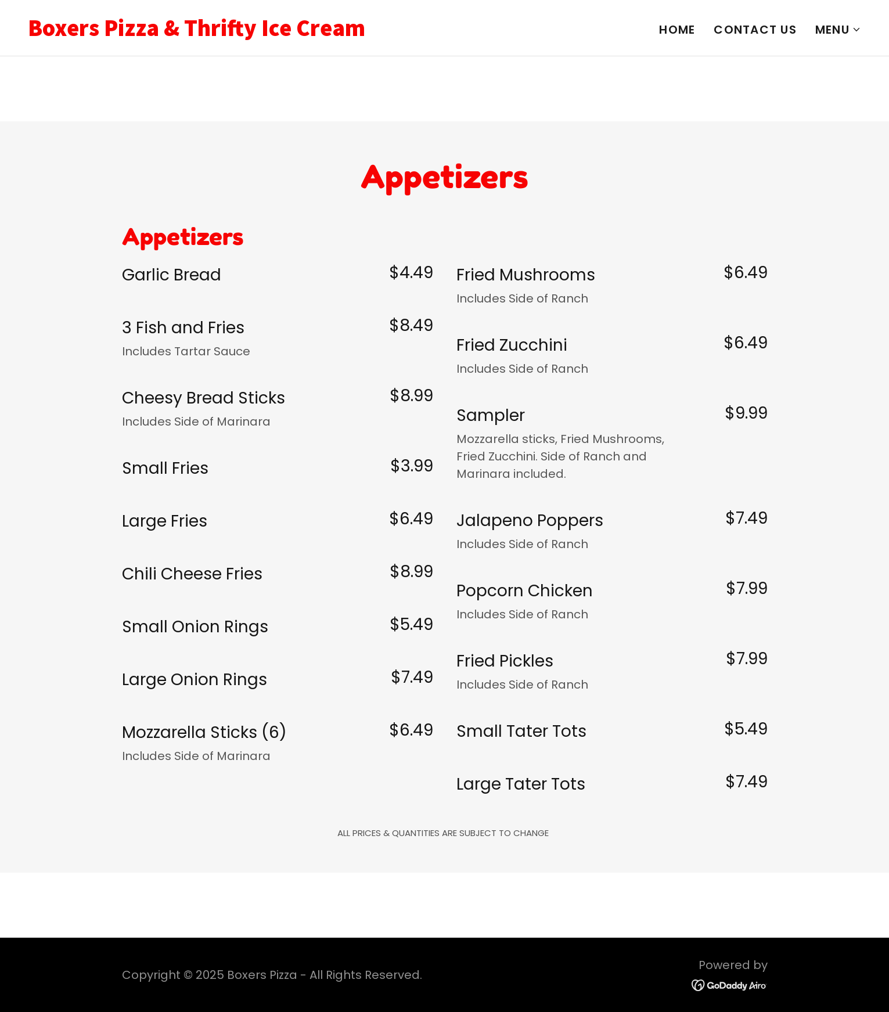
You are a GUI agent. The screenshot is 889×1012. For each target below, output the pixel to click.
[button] (838, 30)
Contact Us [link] (755, 29)
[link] (231, 32)
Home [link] (677, 29)
